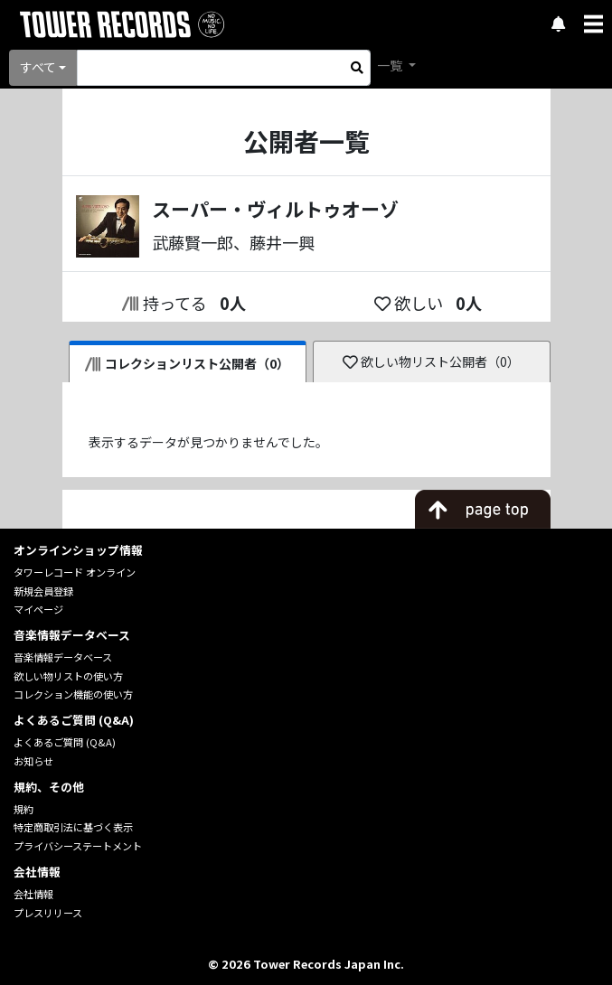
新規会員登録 (43, 591)
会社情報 (33, 893)
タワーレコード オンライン (75, 572)
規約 (23, 809)
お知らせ (33, 761)
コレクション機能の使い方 (73, 694)
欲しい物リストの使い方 (68, 676)
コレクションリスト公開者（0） (187, 363)
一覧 (391, 65)
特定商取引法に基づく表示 (73, 827)
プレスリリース (48, 912)
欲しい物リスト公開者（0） (432, 361)
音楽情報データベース (63, 657)
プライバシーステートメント (78, 846)
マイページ (38, 609)
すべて (38, 67)
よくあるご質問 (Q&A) (65, 742)
